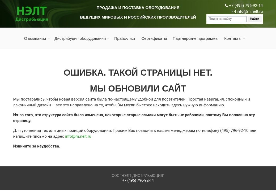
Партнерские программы (195, 38)
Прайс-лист (124, 38)
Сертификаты (154, 38)
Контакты (232, 38)
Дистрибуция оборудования (80, 38)
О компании (35, 38)
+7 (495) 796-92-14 (138, 180)
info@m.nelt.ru (250, 11)
